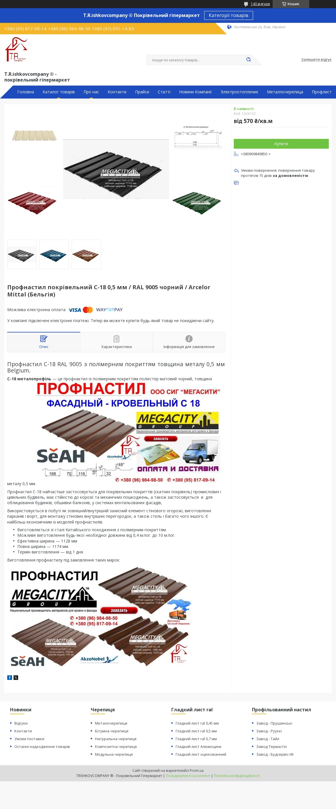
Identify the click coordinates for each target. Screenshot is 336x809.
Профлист (322, 92)
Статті (164, 92)
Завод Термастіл (271, 746)
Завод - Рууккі (269, 731)
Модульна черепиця (114, 754)
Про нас (91, 92)
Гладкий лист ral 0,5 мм (196, 731)
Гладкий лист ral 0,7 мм (196, 738)
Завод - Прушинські (274, 723)
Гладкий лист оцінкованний (201, 754)
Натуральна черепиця (115, 738)
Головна (25, 92)
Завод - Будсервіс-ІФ (275, 754)
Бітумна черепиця (111, 731)
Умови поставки (29, 738)
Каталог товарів (59, 92)
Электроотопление (239, 92)
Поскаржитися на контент (188, 775)
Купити (281, 143)
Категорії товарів (228, 15)
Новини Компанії (195, 92)
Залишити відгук (316, 60)
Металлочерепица (285, 92)
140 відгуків (260, 3)
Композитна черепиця (116, 746)
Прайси (142, 92)
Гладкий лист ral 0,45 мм (197, 723)
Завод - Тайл (267, 738)
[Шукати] (249, 60)
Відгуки (21, 723)
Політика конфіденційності (237, 775)
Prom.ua (197, 770)
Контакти (117, 92)
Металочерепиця (111, 723)
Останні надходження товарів (42, 746)
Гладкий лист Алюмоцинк (199, 746)
